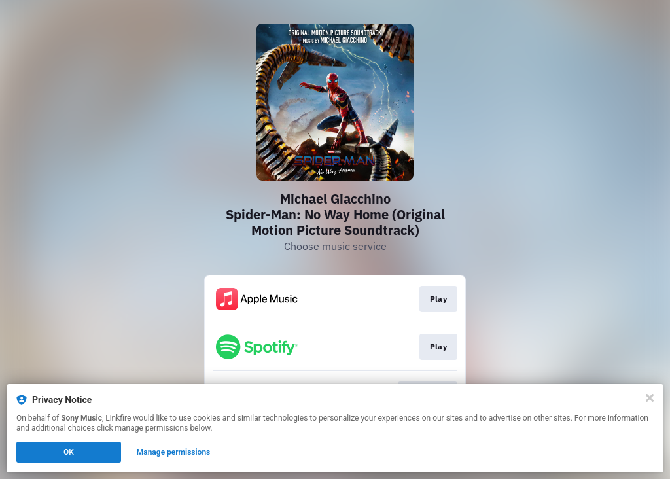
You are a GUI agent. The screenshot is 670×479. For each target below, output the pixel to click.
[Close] (649, 397)
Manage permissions (174, 452)
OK (68, 452)
